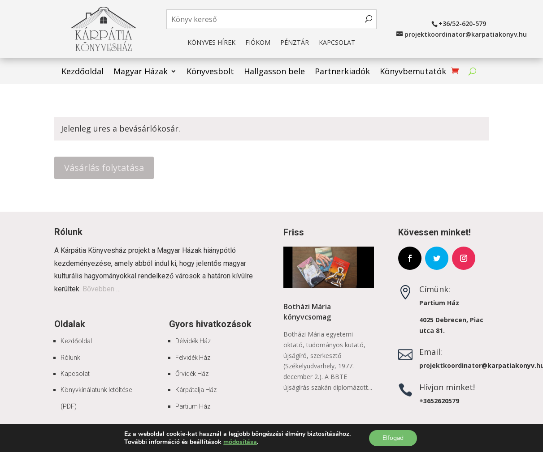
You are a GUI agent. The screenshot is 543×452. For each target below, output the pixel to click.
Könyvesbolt (210, 72)
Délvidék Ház (193, 341)
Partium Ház (192, 406)
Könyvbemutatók (413, 72)
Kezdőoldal (82, 72)
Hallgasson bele (274, 72)
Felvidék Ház (192, 357)
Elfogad (393, 438)
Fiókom (257, 43)
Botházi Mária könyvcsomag (307, 311)
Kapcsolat (337, 43)
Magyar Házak (140, 72)
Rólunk (70, 357)
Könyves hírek (211, 43)
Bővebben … (102, 289)
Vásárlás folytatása (104, 168)
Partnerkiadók (342, 72)
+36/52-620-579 (462, 23)
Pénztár (294, 43)
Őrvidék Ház (192, 373)
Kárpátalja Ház (196, 389)
